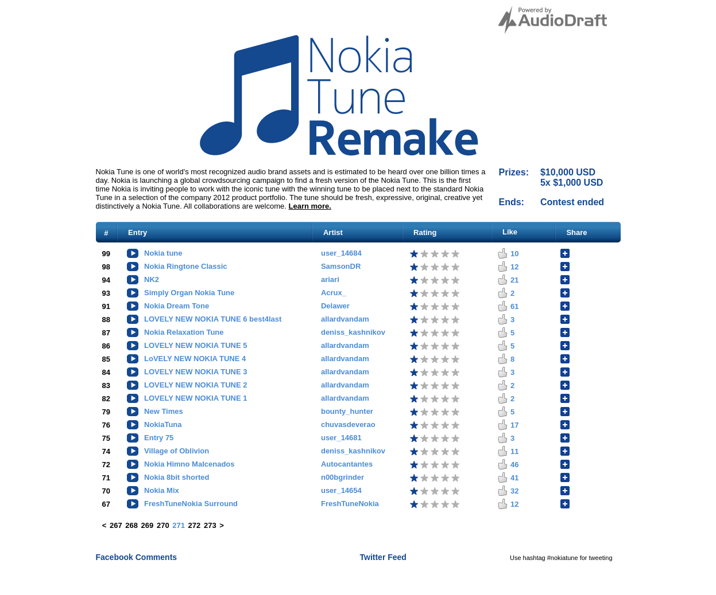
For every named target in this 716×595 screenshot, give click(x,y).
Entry (137, 232)
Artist (333, 232)
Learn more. (310, 206)
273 (210, 525)
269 (147, 525)
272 (194, 525)
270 (163, 525)
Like (509, 232)
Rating (424, 232)
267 (116, 525)
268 (131, 525)
